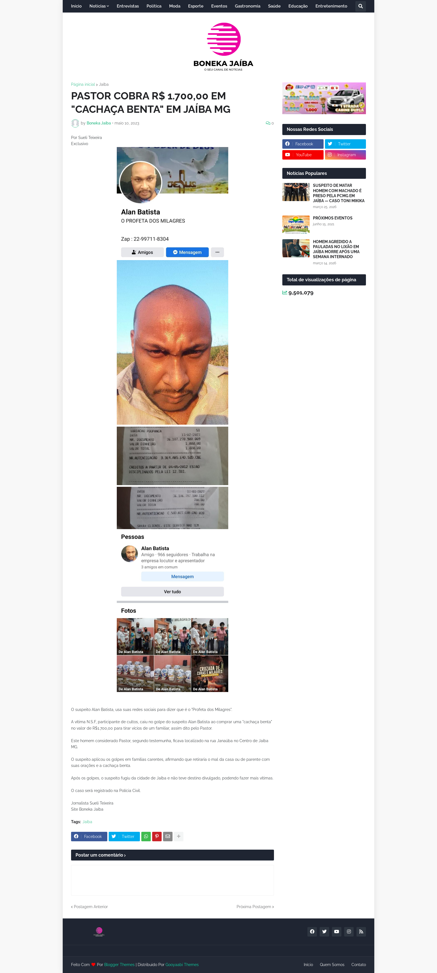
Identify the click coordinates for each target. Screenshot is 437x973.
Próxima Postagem (254, 906)
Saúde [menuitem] (274, 6)
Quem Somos (332, 964)
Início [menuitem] (76, 6)
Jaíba (104, 84)
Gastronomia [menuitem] (247, 6)
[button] (360, 6)
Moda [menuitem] (174, 6)
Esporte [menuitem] (195, 6)
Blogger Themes (119, 964)
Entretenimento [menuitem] (331, 6)
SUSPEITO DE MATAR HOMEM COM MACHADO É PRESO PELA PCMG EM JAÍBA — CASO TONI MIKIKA (339, 193)
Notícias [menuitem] (97, 6)
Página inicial (83, 84)
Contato (358, 964)
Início (308, 964)
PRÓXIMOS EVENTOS (333, 218)
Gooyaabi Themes (182, 964)
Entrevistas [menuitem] (128, 6)
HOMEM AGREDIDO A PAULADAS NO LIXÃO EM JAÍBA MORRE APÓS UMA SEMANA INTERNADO (336, 249)
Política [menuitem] (154, 6)
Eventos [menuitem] (219, 6)
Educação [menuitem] (298, 6)
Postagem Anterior (91, 906)
